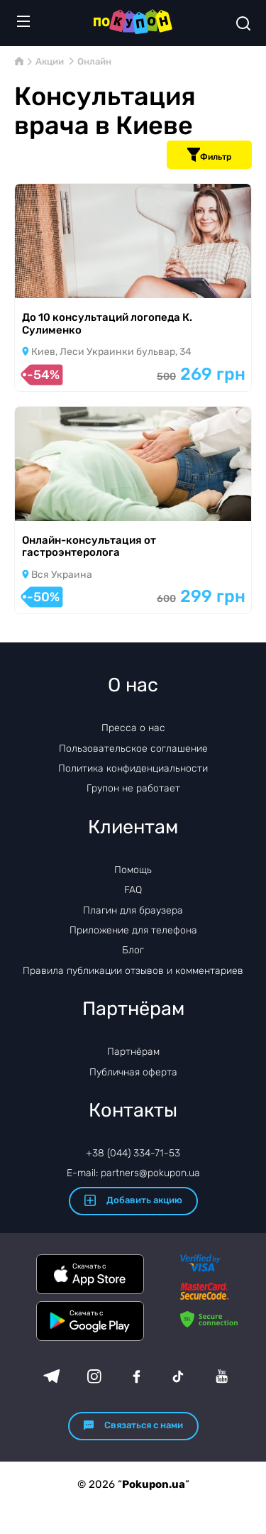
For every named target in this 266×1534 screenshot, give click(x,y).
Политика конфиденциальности (133, 768)
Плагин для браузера (133, 910)
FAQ (133, 890)
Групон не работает (133, 788)
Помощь (133, 870)
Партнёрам (133, 1052)
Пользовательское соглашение (133, 749)
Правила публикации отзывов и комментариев (133, 971)
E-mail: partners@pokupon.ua (133, 1173)
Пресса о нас (133, 728)
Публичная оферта (133, 1072)
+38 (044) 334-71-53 (133, 1153)
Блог (133, 950)
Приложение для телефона (133, 930)
